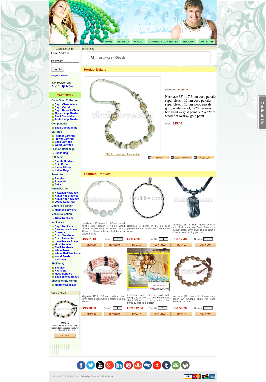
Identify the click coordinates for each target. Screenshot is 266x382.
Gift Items (57, 157)
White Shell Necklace (67, 253)
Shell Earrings (63, 141)
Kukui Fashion (60, 188)
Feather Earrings (65, 135)
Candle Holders (64, 161)
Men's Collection (61, 214)
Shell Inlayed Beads (67, 276)
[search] (148, 57)
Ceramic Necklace (66, 229)
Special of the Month (64, 280)
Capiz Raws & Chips (67, 110)
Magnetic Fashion (62, 205)
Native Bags (62, 170)
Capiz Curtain (63, 107)
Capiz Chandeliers (66, 104)
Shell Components (66, 127)
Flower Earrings (64, 138)
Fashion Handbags (62, 149)
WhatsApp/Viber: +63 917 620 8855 (97, 376)
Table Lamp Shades (67, 119)
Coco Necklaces (64, 235)
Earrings (56, 131)
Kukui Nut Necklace (67, 198)
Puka (58, 184)
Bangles (60, 178)
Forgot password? (59, 75)
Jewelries (57, 174)
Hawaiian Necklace (66, 192)
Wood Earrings (64, 144)
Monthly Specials (65, 284)
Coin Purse (61, 164)
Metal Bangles (63, 273)
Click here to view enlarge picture (122, 154)
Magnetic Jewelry (65, 209)
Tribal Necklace (64, 218)
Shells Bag (61, 153)
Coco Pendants (64, 238)
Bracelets (60, 181)
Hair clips (60, 270)
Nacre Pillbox (63, 167)
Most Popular (63, 244)
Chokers (60, 232)
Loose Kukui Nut (65, 201)
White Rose (62, 250)
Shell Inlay (57, 263)
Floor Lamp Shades (67, 113)
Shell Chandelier (65, 116)
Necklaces (57, 222)
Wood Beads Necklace (62, 258)
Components (59, 123)
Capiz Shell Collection (64, 100)
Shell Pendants (64, 247)
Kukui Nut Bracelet (66, 195)
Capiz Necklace (64, 226)
